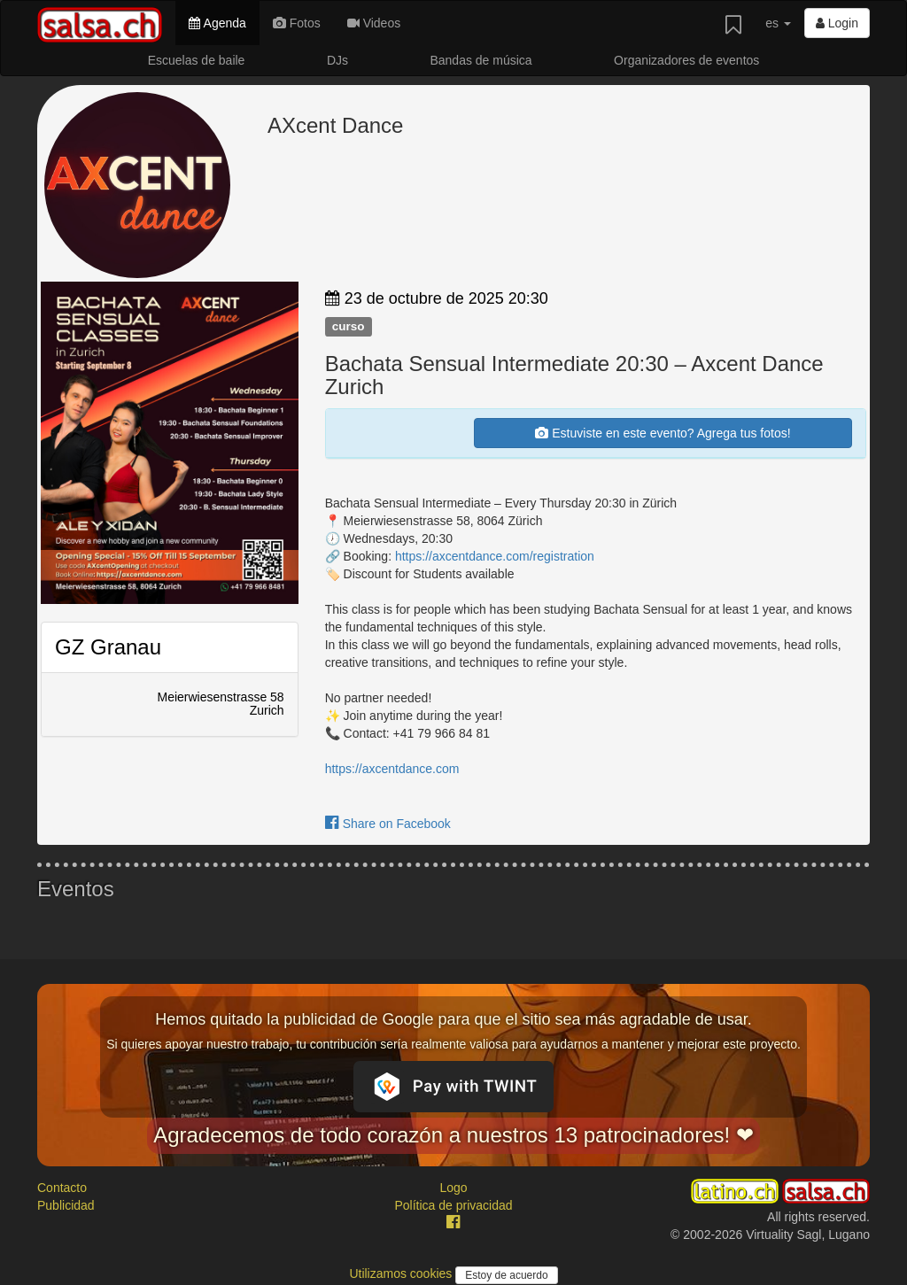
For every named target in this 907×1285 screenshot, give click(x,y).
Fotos (297, 23)
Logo (453, 1187)
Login (837, 23)
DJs (337, 60)
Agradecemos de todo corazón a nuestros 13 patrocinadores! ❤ (453, 1135)
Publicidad (66, 1205)
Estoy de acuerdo (506, 1275)
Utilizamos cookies (402, 1273)
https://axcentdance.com (392, 769)
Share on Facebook (388, 824)
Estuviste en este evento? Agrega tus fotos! (662, 433)
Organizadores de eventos (686, 60)
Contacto (62, 1187)
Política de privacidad (453, 1205)
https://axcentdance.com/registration (494, 556)
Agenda (217, 23)
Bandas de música (480, 60)
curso (348, 326)
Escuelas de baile (196, 60)
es (778, 23)
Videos (373, 23)
